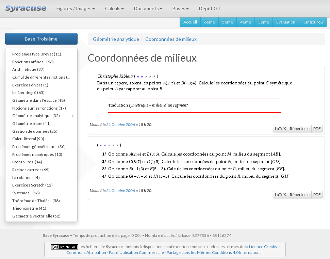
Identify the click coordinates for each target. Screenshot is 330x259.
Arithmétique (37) (28, 69)
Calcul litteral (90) (28, 138)
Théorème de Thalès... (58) (36, 200)
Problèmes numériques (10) (37, 154)
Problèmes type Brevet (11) (36, 53)
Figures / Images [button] (75, 8)
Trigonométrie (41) (29, 208)
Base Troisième (41, 39)
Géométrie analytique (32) (36, 115)
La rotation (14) (26, 177)
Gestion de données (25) (34, 131)
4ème (245, 22)
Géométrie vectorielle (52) (36, 215)
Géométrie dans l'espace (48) (38, 100)
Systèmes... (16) (26, 192)
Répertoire (300, 128)
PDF (317, 128)
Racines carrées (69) (31, 169)
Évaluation (285, 22)
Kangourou (312, 22)
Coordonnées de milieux (171, 39)
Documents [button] (148, 8)
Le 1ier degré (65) (28, 92)
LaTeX (280, 128)
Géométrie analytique (116, 39)
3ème (263, 22)
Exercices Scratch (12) (32, 184)
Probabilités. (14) (27, 161)
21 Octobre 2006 (120, 124)
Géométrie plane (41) (31, 123)
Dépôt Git (209, 8)
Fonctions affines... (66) (33, 61)
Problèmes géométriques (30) (39, 146)
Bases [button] (180, 8)
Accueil (190, 22)
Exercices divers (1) (30, 84)
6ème (209, 22)
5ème (227, 22)
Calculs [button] (114, 8)
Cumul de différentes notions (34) (42, 77)
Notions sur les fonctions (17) (39, 108)
